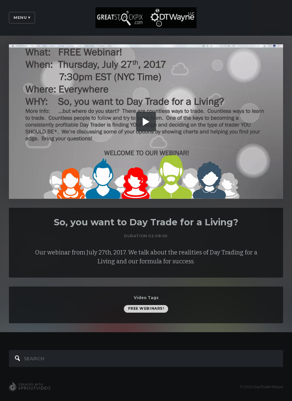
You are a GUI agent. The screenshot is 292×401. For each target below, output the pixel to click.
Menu (22, 17)
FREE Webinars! (146, 308)
